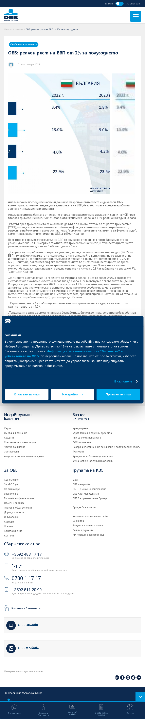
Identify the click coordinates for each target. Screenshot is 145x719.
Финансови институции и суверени (93, 461)
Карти (7, 428)
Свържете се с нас (22, 544)
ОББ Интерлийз (81, 484)
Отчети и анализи (14, 503)
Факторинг (79, 451)
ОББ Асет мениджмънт (86, 493)
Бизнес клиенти (81, 417)
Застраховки (11, 451)
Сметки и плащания (15, 433)
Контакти (9, 535)
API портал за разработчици (89, 534)
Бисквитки (79, 520)
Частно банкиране (14, 447)
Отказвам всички (27, 394)
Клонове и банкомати (26, 608)
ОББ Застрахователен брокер (90, 498)
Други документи (14, 512)
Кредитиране (80, 428)
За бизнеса (133, 3)
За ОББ (11, 471)
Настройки (72, 394)
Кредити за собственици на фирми (93, 456)
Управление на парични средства (92, 433)
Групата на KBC (88, 471)
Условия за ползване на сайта (90, 516)
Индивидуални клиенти (18, 417)
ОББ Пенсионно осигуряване (89, 489)
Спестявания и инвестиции (20, 442)
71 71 (17, 566)
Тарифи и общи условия (18, 507)
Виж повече (123, 381)
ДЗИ (75, 479)
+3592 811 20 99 (27, 589)
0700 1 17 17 (26, 578)
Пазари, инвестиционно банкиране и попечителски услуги (106, 447)
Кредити (9, 437)
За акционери (12, 489)
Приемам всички (118, 394)
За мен (109, 3)
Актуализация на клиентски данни (24, 456)
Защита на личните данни (88, 525)
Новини (19, 29)
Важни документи (83, 530)
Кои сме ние (11, 479)
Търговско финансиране (87, 437)
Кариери (9, 521)
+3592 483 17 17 (27, 554)
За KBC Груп (11, 484)
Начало (8, 29)
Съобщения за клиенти (23, 44)
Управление (11, 493)
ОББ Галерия (11, 517)
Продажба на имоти (84, 507)
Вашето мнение (13, 531)
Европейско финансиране (19, 498)
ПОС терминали (82, 442)
